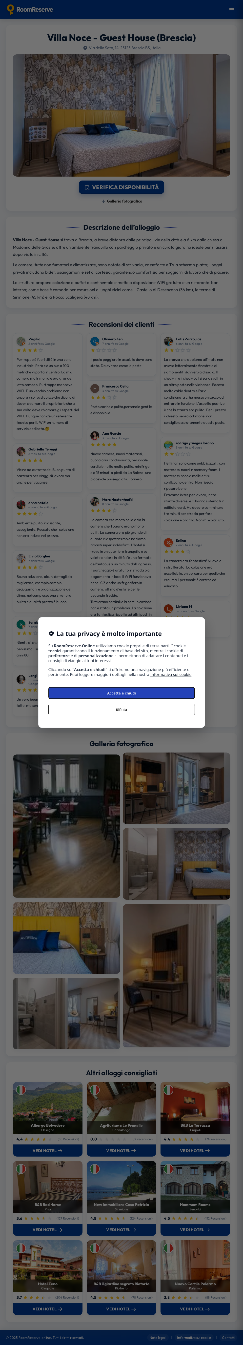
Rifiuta (121, 709)
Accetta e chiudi (121, 693)
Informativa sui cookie (171, 674)
